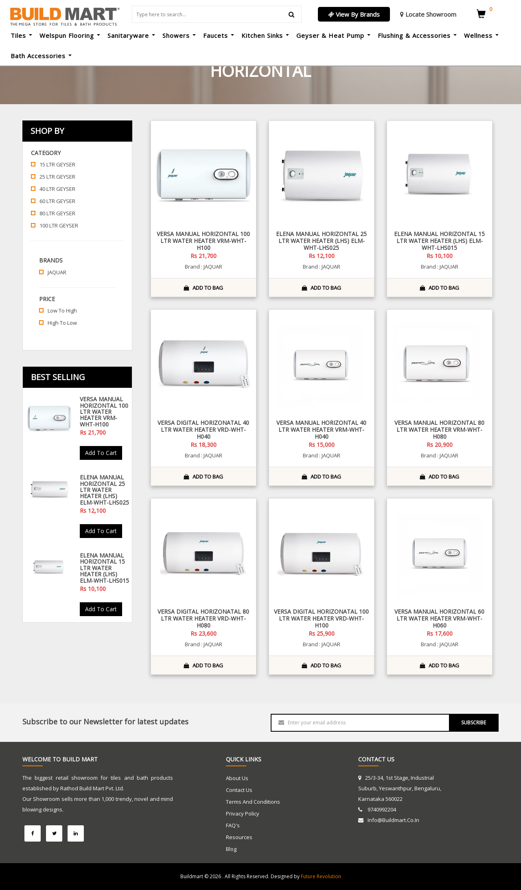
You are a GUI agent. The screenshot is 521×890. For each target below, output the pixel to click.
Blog (231, 849)
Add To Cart (101, 453)
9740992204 (381, 809)
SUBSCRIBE (473, 722)
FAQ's (233, 825)
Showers (179, 35)
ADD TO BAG (203, 287)
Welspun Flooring (69, 35)
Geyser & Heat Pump (333, 35)
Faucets (218, 35)
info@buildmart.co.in (393, 820)
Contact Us (239, 790)
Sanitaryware (131, 35)
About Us (237, 778)
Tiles (21, 35)
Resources (239, 837)
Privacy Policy (242, 813)
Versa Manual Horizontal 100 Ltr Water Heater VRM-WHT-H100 (104, 411)
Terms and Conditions (253, 801)
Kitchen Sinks (265, 35)
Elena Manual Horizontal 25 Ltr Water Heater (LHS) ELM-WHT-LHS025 (104, 489)
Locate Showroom (428, 14)
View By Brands (354, 14)
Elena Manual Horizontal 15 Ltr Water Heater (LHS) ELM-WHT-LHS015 (104, 567)
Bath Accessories (41, 56)
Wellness (481, 35)
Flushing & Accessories (417, 35)
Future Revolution (321, 876)
